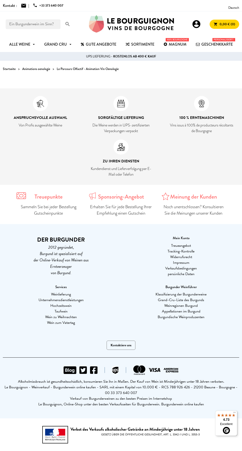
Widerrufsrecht (181, 257)
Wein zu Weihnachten (61, 317)
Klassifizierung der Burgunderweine (181, 294)
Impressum (181, 262)
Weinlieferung (61, 294)
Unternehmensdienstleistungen (61, 300)
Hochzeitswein (61, 305)
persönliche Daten (181, 274)
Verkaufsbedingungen (181, 268)
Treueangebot (181, 245)
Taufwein (61, 311)
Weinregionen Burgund (181, 305)
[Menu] (234, 413)
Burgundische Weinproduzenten (181, 317)
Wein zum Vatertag (61, 322)
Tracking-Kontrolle (181, 251)
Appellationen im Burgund (181, 311)
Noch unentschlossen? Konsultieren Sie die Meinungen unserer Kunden (194, 210)
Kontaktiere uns (121, 345)
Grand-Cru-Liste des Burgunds (181, 300)
